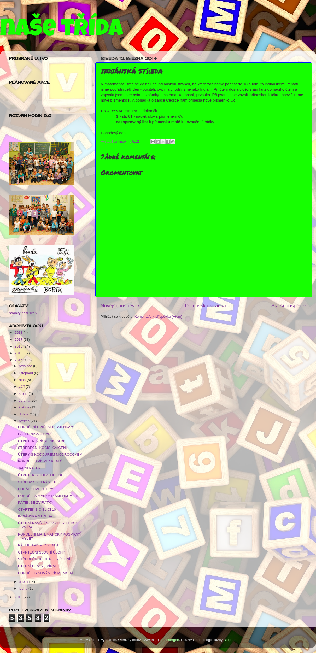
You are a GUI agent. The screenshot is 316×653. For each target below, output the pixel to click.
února (24, 582)
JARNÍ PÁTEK (29, 468)
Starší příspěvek (289, 305)
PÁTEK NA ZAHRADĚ (35, 434)
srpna (24, 394)
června (24, 400)
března (25, 421)
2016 (19, 346)
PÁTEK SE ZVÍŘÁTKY (36, 502)
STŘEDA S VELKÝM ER (37, 482)
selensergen (169, 640)
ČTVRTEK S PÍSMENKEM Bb (41, 441)
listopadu (26, 373)
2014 (19, 360)
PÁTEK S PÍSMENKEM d (38, 545)
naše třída (61, 30)
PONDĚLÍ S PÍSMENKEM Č (40, 461)
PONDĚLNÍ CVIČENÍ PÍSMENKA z (45, 427)
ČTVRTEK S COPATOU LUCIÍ (42, 475)
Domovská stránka (205, 305)
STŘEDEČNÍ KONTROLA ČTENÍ (44, 559)
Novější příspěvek (120, 305)
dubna (24, 414)
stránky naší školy (23, 313)
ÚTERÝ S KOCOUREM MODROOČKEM (50, 454)
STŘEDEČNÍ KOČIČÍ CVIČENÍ (42, 448)
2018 (19, 332)
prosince (26, 366)
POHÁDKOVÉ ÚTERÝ (35, 489)
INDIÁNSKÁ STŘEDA (35, 516)
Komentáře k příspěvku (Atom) (158, 317)
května (24, 407)
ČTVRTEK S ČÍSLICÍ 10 (37, 509)
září (22, 387)
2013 (19, 597)
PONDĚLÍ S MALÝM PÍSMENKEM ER (48, 496)
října (23, 380)
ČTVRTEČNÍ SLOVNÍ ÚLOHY (41, 552)
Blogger (230, 640)
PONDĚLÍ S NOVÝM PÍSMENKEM (45, 573)
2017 (19, 340)
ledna (23, 588)
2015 (19, 353)
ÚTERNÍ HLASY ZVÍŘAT (37, 566)
